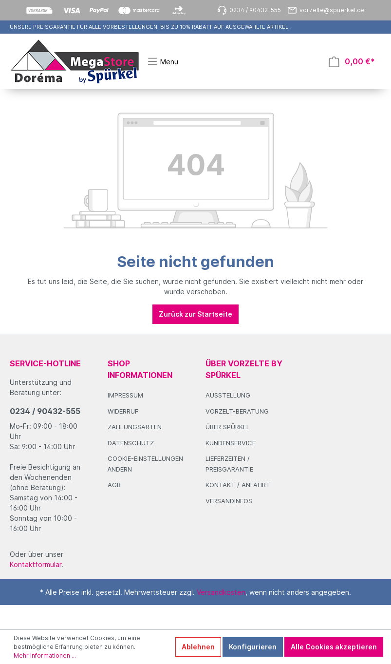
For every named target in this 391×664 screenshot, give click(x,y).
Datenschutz (131, 443)
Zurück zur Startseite (195, 314)
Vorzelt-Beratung (237, 411)
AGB (114, 485)
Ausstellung (227, 395)
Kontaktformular (35, 564)
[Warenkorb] (351, 62)
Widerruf (123, 411)
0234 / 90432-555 (45, 411)
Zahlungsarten (135, 427)
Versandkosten (221, 592)
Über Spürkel (227, 427)
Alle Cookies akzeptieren (334, 647)
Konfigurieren (253, 647)
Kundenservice (230, 443)
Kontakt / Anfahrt (237, 485)
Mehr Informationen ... (45, 655)
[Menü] (162, 61)
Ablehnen (198, 647)
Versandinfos (228, 501)
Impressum (125, 395)
